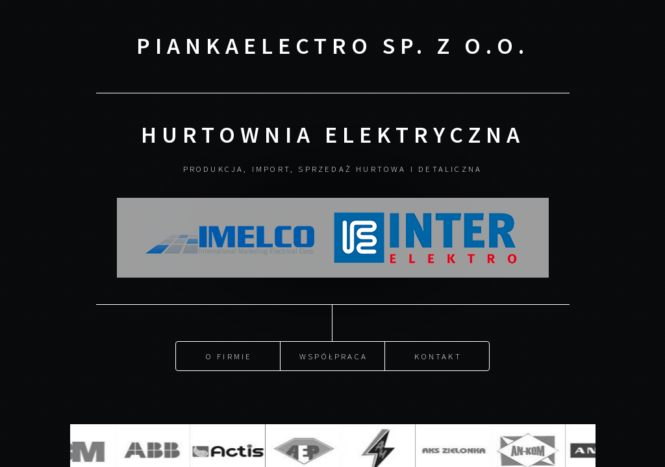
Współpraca (333, 355)
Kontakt (437, 355)
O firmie (229, 355)
